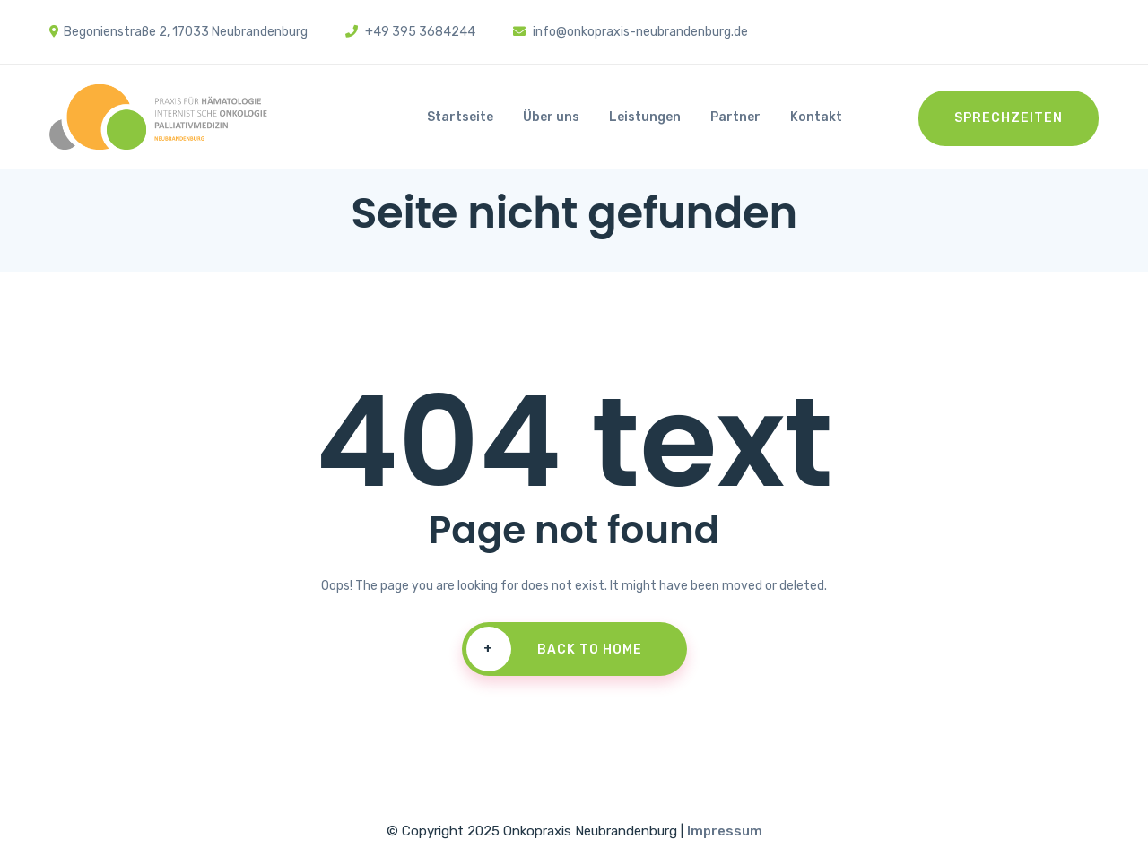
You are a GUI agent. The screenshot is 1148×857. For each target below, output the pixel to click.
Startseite (460, 117)
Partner (735, 117)
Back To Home (554, 649)
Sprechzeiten (1008, 118)
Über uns (551, 117)
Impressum (724, 831)
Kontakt (816, 117)
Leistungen (645, 117)
